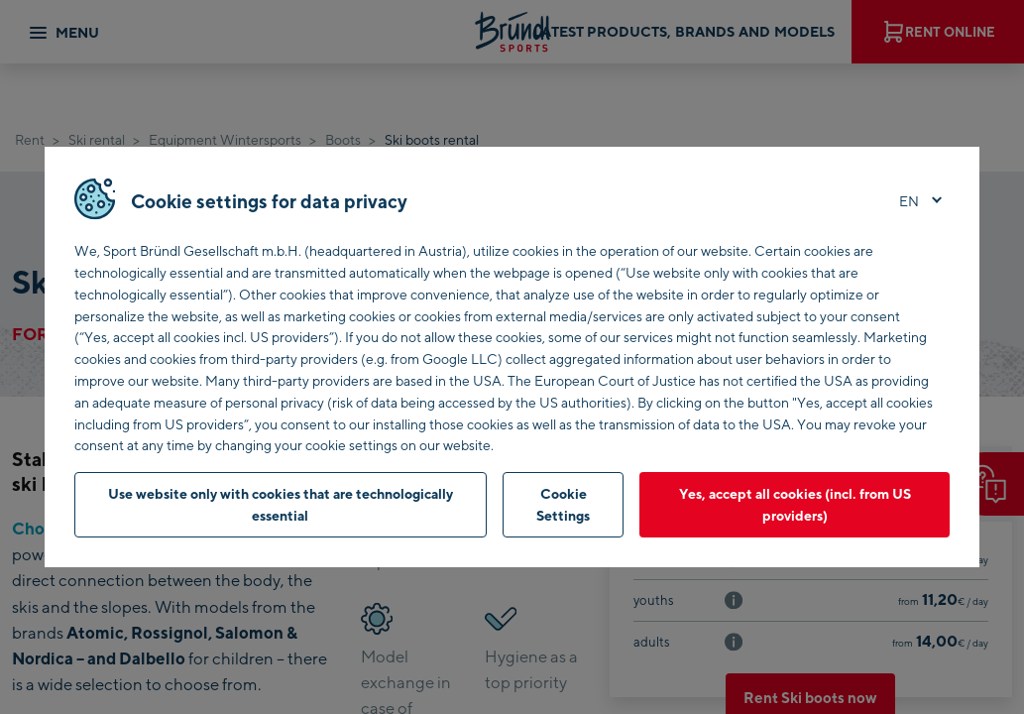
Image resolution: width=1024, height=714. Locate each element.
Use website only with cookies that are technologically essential (280, 504)
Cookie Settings (563, 504)
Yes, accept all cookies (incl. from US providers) (795, 504)
